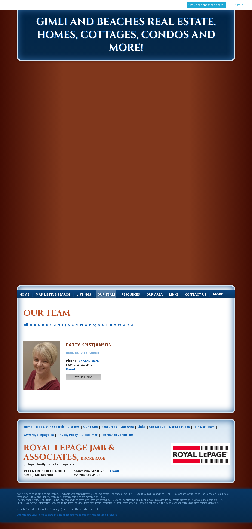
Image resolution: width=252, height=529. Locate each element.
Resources (130, 294)
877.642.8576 (88, 360)
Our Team (106, 294)
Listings (84, 294)
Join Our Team (204, 427)
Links (173, 294)
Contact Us (195, 294)
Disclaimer (90, 435)
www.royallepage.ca (39, 435)
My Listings (83, 377)
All (26, 325)
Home (24, 294)
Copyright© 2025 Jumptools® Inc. (37, 514)
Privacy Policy (68, 435)
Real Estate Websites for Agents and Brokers (88, 514)
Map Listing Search (53, 294)
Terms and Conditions (117, 435)
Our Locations (179, 427)
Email (70, 369)
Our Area (154, 294)
